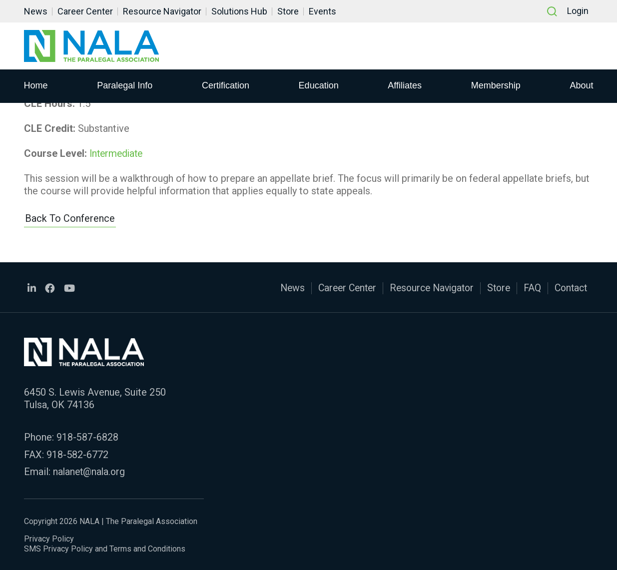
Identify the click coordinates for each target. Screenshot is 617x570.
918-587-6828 (87, 437)
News (35, 11)
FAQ (530, 288)
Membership (496, 85)
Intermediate (117, 153)
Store (288, 11)
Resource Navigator (162, 11)
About (581, 85)
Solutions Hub (239, 11)
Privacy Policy (49, 537)
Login (578, 11)
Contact (569, 288)
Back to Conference (70, 218)
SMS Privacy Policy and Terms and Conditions (104, 547)
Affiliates (405, 85)
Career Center (85, 11)
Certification (225, 85)
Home (36, 85)
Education (319, 85)
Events (322, 11)
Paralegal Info (124, 85)
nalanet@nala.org (90, 471)
